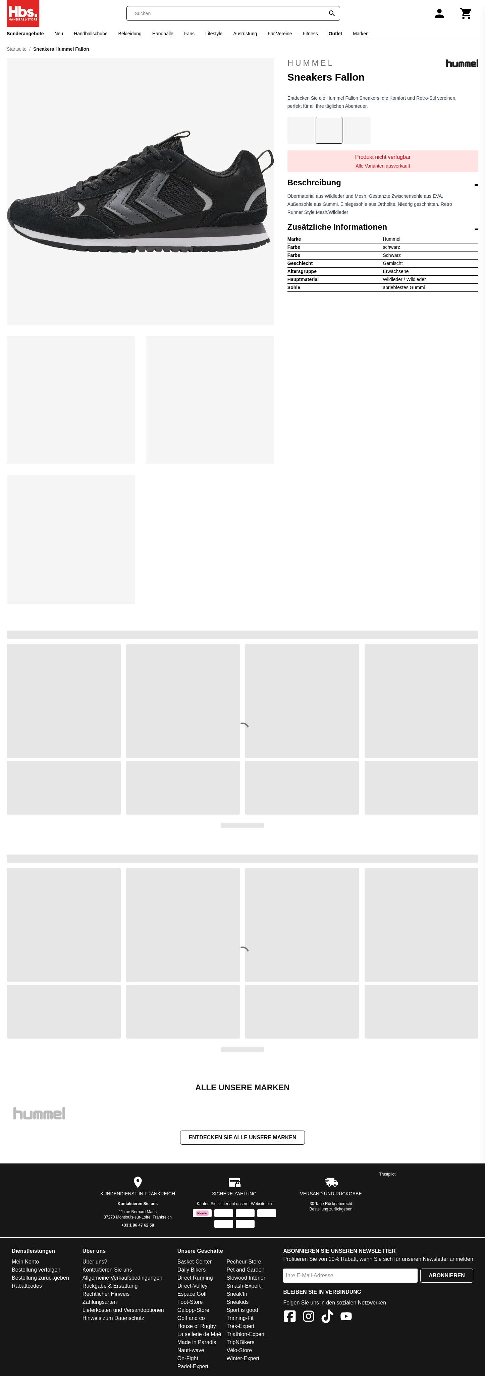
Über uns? (95, 1262)
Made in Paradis (196, 1342)
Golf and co (191, 1318)
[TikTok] (327, 1317)
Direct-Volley (192, 1286)
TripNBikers (240, 1342)
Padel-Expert (193, 1366)
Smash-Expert (243, 1286)
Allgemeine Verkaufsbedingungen (122, 1278)
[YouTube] (346, 1317)
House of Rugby (196, 1326)
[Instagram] (308, 1317)
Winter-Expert (242, 1358)
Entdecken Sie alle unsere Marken (242, 1137)
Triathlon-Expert (245, 1334)
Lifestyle (213, 33)
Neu (58, 33)
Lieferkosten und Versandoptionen (123, 1310)
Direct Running (195, 1278)
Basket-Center (194, 1262)
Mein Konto (25, 1262)
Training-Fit (239, 1318)
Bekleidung (130, 33)
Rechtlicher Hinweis (106, 1294)
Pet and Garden (245, 1270)
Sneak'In (236, 1294)
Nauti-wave (190, 1350)
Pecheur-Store (243, 1262)
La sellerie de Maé (199, 1334)
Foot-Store (190, 1302)
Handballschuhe (90, 33)
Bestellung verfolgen (36, 1270)
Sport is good (242, 1310)
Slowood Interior (245, 1278)
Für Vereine (280, 33)
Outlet (335, 33)
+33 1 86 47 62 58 (137, 1225)
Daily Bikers (191, 1270)
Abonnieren (447, 1275)
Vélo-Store (239, 1350)
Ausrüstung (245, 33)
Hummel (382, 63)
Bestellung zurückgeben (331, 1209)
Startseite (16, 49)
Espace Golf (192, 1294)
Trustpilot (387, 1174)
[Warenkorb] (466, 13)
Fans (189, 33)
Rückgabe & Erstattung (110, 1286)
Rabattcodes (27, 1286)
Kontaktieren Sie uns (138, 1203)
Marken (361, 33)
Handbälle (162, 33)
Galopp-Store (193, 1310)
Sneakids (237, 1302)
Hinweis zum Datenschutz (113, 1318)
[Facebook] (290, 1317)
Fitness (310, 33)
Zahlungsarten (100, 1302)
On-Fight (187, 1358)
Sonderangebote (25, 33)
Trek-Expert (240, 1326)
